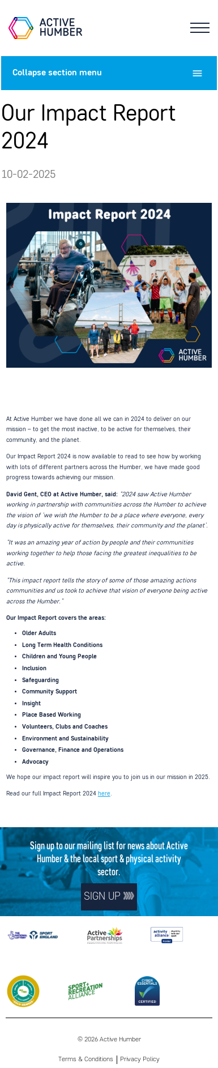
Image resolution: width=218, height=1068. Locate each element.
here (104, 793)
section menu (108, 73)
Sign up (109, 897)
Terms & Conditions (85, 1059)
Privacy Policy (140, 1059)
